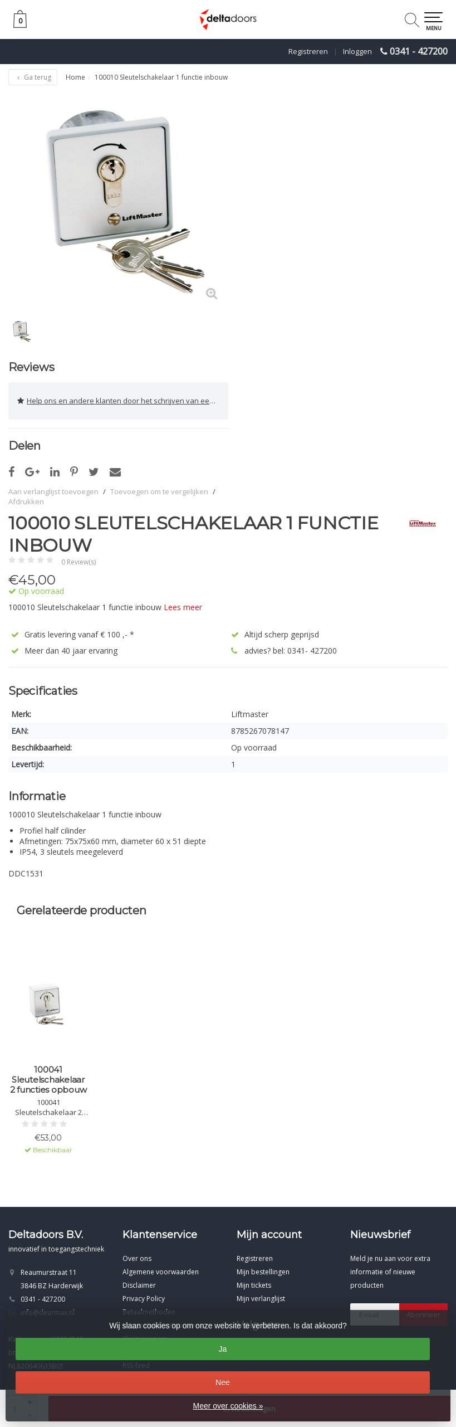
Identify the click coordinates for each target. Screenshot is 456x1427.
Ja (223, 1349)
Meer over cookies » (228, 1405)
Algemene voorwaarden (160, 1272)
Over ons (136, 1258)
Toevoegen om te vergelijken (159, 491)
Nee (222, 1382)
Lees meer (183, 607)
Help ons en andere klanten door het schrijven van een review (122, 400)
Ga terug (32, 77)
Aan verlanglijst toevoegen (53, 491)
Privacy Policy (143, 1298)
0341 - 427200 (419, 51)
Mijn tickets (254, 1285)
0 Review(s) (78, 562)
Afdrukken (26, 501)
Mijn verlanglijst (261, 1298)
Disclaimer (139, 1285)
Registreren (308, 51)
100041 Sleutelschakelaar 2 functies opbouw (48, 1080)
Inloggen (357, 51)
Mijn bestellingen (263, 1272)
